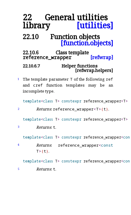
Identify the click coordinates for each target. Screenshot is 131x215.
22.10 (31, 36)
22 (27, 17)
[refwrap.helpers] (94, 70)
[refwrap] (101, 57)
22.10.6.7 (31, 66)
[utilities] (95, 26)
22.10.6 (31, 52)
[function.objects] (87, 43)
